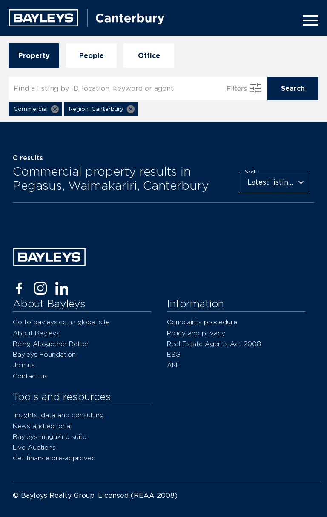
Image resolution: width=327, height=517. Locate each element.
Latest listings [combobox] (271, 182)
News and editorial (42, 426)
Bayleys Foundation (44, 354)
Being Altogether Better (51, 344)
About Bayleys (36, 333)
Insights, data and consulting (58, 415)
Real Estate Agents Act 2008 (214, 344)
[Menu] (308, 20)
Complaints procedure (202, 322)
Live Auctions (34, 447)
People (91, 55)
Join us (24, 365)
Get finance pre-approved (54, 458)
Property (34, 55)
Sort (250, 171)
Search (293, 88)
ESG (174, 354)
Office (149, 55)
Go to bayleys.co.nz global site (61, 322)
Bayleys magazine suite (49, 437)
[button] (35, 109)
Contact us (30, 376)
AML (174, 365)
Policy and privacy (196, 333)
